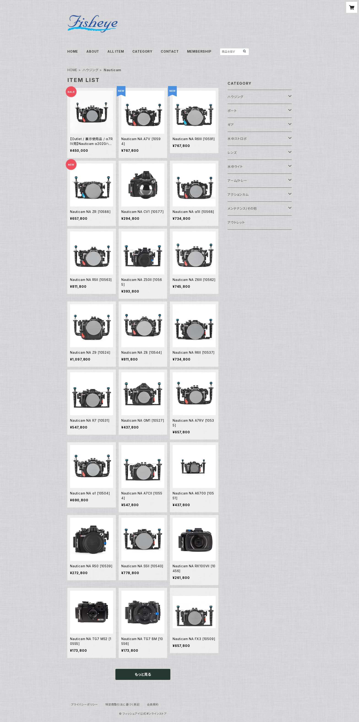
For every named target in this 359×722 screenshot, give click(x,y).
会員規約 (153, 704)
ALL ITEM (115, 51)
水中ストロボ (237, 139)
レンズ (232, 153)
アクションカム (238, 194)
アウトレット (236, 222)
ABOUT (92, 51)
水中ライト (235, 166)
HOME (72, 51)
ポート (232, 111)
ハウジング (90, 70)
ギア (231, 125)
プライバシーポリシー (84, 704)
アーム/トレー (237, 180)
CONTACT (170, 51)
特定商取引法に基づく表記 (122, 704)
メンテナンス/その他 (242, 208)
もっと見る (143, 674)
